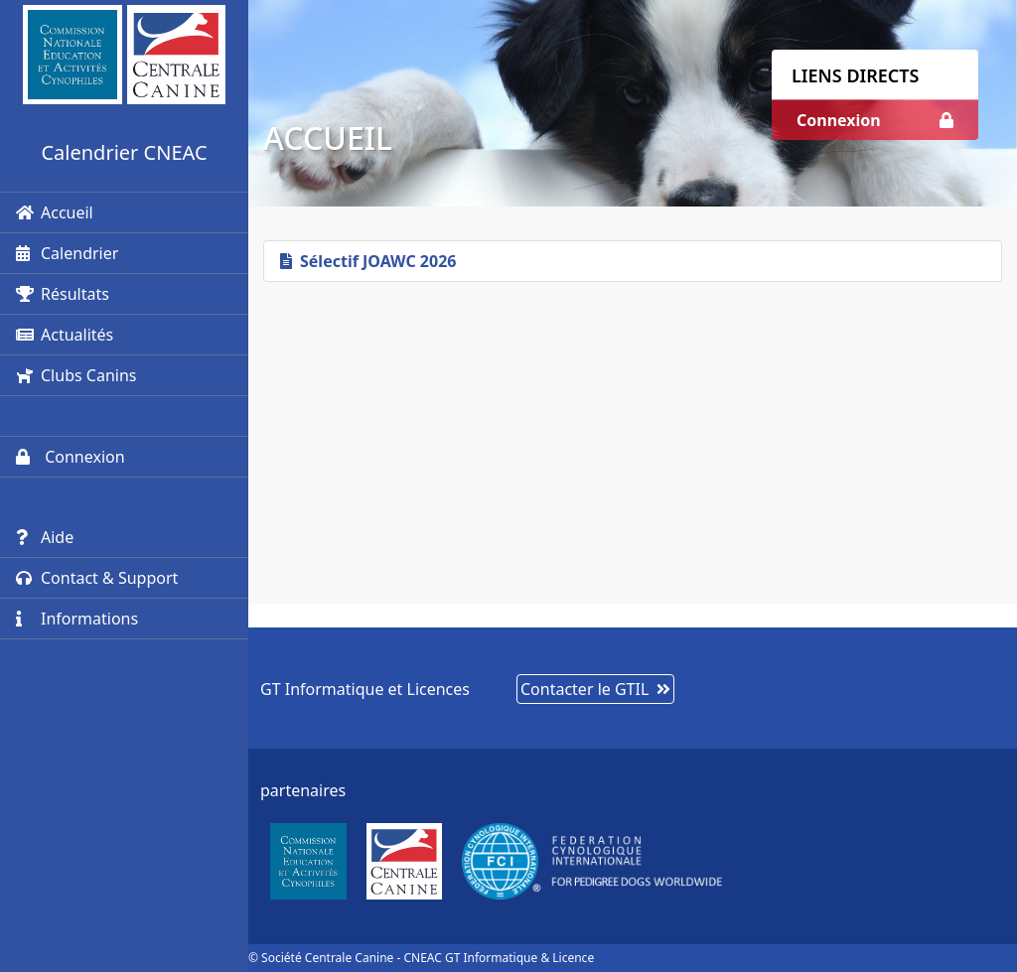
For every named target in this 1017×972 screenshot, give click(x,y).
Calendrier (67, 253)
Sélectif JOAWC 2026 (368, 261)
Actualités (64, 335)
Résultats (62, 294)
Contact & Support (97, 578)
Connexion (70, 457)
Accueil (54, 212)
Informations (77, 618)
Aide (44, 537)
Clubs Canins (76, 375)
